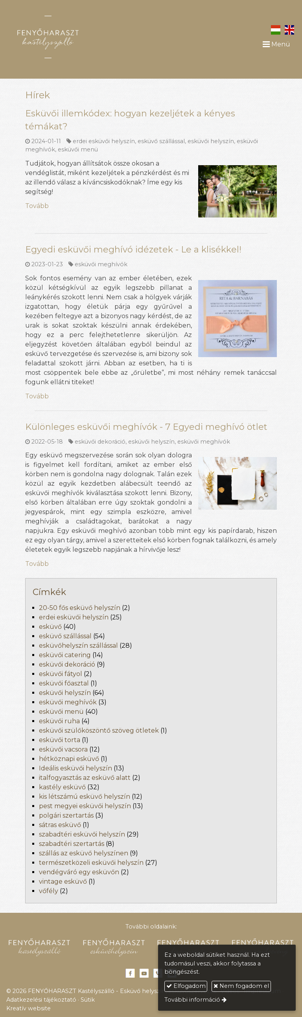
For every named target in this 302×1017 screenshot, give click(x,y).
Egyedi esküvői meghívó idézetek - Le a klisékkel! (133, 249)
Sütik (88, 999)
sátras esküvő (60, 825)
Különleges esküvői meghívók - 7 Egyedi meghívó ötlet (146, 427)
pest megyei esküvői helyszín (85, 806)
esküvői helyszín (211, 141)
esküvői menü (78, 149)
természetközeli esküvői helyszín (91, 862)
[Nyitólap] (69, 36)
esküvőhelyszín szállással (78, 645)
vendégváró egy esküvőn (79, 872)
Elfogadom (186, 985)
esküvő (50, 626)
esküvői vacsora (63, 749)
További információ (192, 999)
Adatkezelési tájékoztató (41, 999)
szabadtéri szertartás (71, 844)
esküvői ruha (59, 721)
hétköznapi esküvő (69, 759)
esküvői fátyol (60, 674)
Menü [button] (276, 44)
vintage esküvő (63, 881)
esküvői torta (59, 740)
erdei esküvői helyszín (104, 141)
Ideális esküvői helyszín (75, 768)
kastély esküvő (62, 787)
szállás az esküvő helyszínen (83, 853)
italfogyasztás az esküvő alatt (85, 777)
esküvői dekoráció (100, 441)
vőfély (48, 891)
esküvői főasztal (64, 683)
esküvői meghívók (101, 264)
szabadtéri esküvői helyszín (82, 834)
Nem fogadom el (241, 985)
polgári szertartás (66, 815)
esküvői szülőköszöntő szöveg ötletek (99, 730)
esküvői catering (65, 655)
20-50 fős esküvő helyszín (79, 608)
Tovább (37, 206)
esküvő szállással (161, 141)
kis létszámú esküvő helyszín (84, 796)
